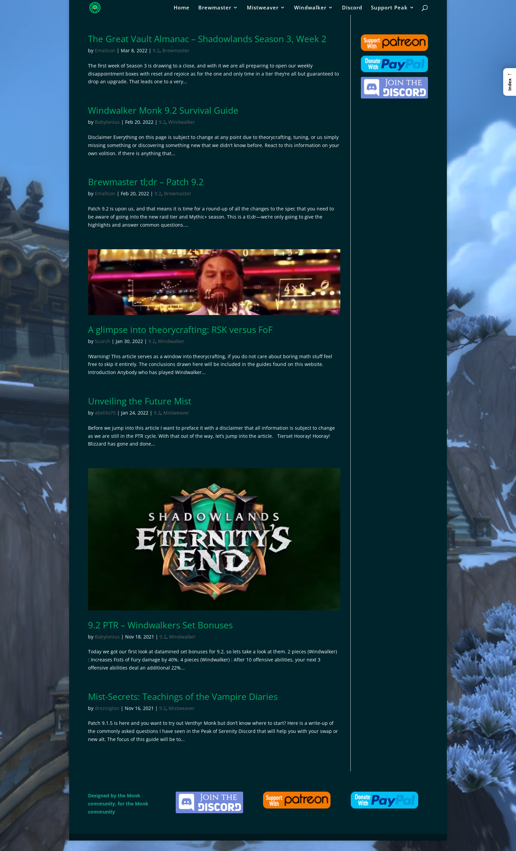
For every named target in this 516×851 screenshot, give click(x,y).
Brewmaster (214, 8)
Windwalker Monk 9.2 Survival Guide (163, 110)
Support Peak (389, 8)
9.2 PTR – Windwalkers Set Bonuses (160, 625)
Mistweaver (263, 8)
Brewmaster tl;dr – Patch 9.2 (146, 182)
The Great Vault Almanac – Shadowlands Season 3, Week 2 (207, 39)
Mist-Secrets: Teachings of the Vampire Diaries (183, 696)
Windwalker (310, 8)
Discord (352, 8)
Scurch (102, 341)
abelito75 (105, 412)
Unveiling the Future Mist (139, 401)
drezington (107, 708)
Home (182, 8)
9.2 (156, 50)
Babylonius (107, 122)
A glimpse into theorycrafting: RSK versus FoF (180, 329)
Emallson (105, 50)
